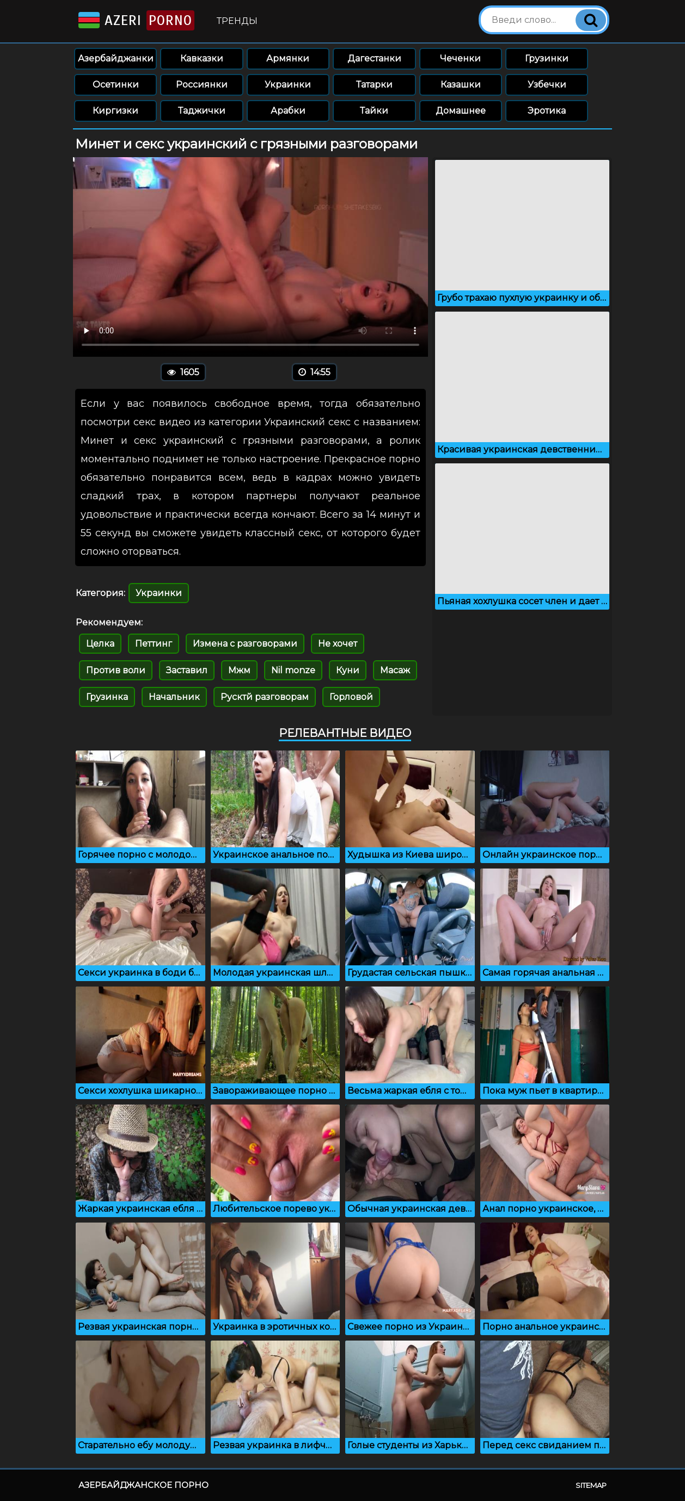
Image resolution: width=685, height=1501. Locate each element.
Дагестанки (374, 58)
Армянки (287, 58)
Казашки (461, 84)
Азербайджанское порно (143, 1485)
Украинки (288, 84)
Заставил (186, 670)
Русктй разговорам (265, 697)
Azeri (135, 20)
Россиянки (202, 84)
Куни (347, 670)
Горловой (351, 697)
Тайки (374, 111)
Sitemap (591, 1485)
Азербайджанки (116, 58)
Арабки (288, 111)
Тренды (237, 21)
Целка (100, 643)
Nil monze (293, 670)
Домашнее (461, 111)
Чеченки (460, 58)
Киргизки (115, 111)
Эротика (547, 111)
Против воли (115, 670)
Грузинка (107, 697)
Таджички (201, 111)
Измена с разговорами (245, 643)
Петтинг (153, 643)
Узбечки (547, 84)
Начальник (174, 697)
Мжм (239, 670)
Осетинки (116, 84)
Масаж (395, 670)
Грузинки (546, 58)
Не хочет (337, 643)
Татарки (374, 84)
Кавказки (201, 58)
